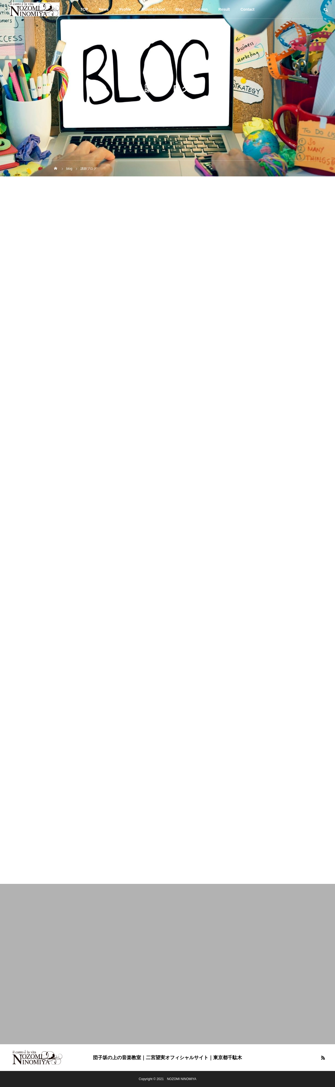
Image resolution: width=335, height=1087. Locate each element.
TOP (84, 9)
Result (224, 9)
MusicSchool (153, 9)
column (201, 9)
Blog (180, 9)
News (104, 9)
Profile (125, 9)
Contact (247, 9)
